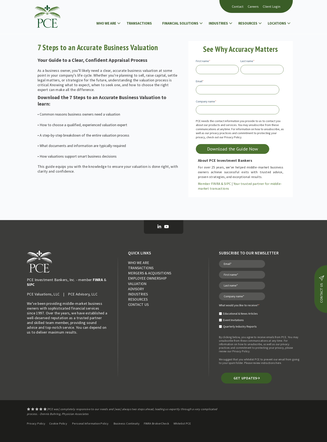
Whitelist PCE (182, 423)
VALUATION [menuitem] (137, 283)
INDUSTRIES (218, 23)
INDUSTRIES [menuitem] (138, 294)
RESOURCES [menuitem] (138, 299)
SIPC (31, 284)
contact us (321, 289)
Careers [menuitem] (253, 6)
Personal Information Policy (90, 423)
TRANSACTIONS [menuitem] (140, 267)
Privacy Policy (241, 351)
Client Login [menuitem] (271, 6)
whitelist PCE (252, 359)
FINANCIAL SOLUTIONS (180, 23)
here (278, 363)
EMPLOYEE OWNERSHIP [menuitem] (147, 278)
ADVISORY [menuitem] (136, 288)
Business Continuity (127, 423)
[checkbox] (239, 318)
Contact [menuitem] (238, 6)
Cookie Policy (58, 423)
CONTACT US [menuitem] (138, 304)
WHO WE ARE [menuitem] (138, 262)
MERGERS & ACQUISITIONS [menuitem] (149, 273)
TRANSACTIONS (139, 23)
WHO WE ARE (106, 23)
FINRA (98, 279)
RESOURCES (247, 23)
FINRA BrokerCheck (157, 423)
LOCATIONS (277, 23)
